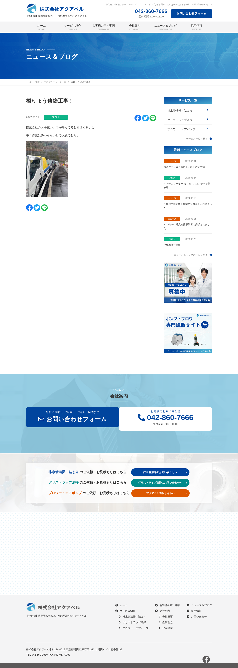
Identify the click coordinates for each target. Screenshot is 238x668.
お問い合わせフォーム (191, 13)
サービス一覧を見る (199, 132)
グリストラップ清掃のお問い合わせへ (164, 475)
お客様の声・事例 (167, 598)
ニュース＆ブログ (199, 598)
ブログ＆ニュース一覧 (55, 82)
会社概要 (166, 609)
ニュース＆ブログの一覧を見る (193, 247)
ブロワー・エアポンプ (187, 125)
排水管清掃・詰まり (187, 109)
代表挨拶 (166, 620)
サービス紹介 (125, 603)
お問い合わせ (197, 609)
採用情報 (194, 603)
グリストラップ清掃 (187, 117)
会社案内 (162, 603)
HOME (34, 82)
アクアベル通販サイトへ (169, 485)
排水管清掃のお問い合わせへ (167, 465)
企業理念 (166, 615)
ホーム (121, 598)
